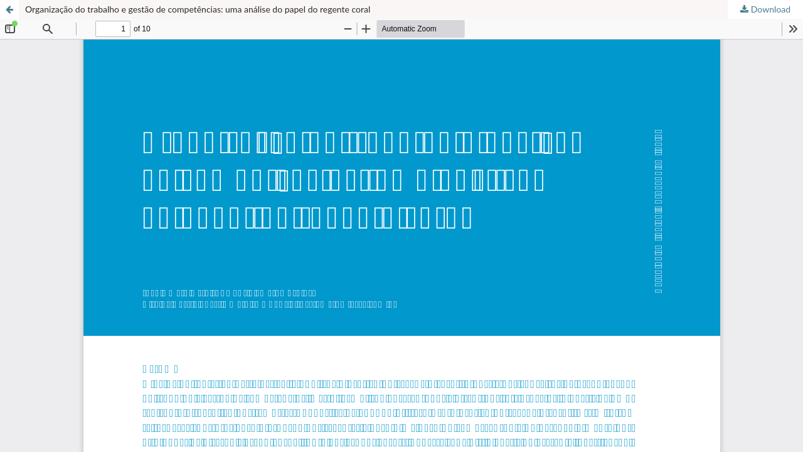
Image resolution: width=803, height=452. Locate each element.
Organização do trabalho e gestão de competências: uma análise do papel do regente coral (197, 9)
